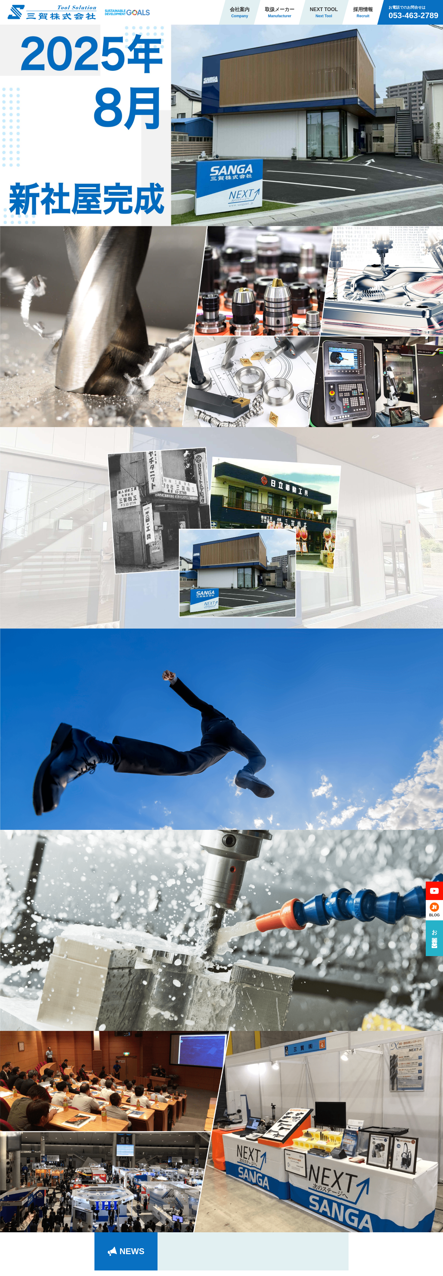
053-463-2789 (413, 15)
